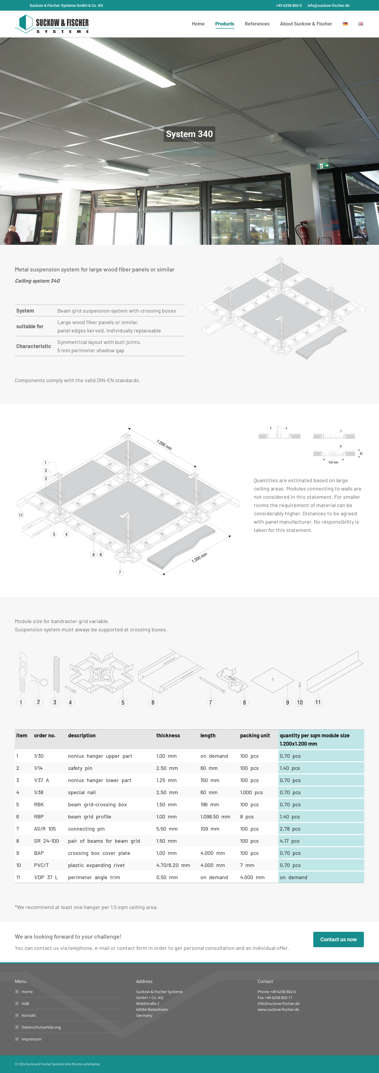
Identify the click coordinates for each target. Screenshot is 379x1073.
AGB (25, 1003)
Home (27, 991)
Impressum (32, 1039)
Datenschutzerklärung (41, 1027)
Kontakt (29, 1015)
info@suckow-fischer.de (328, 5)
